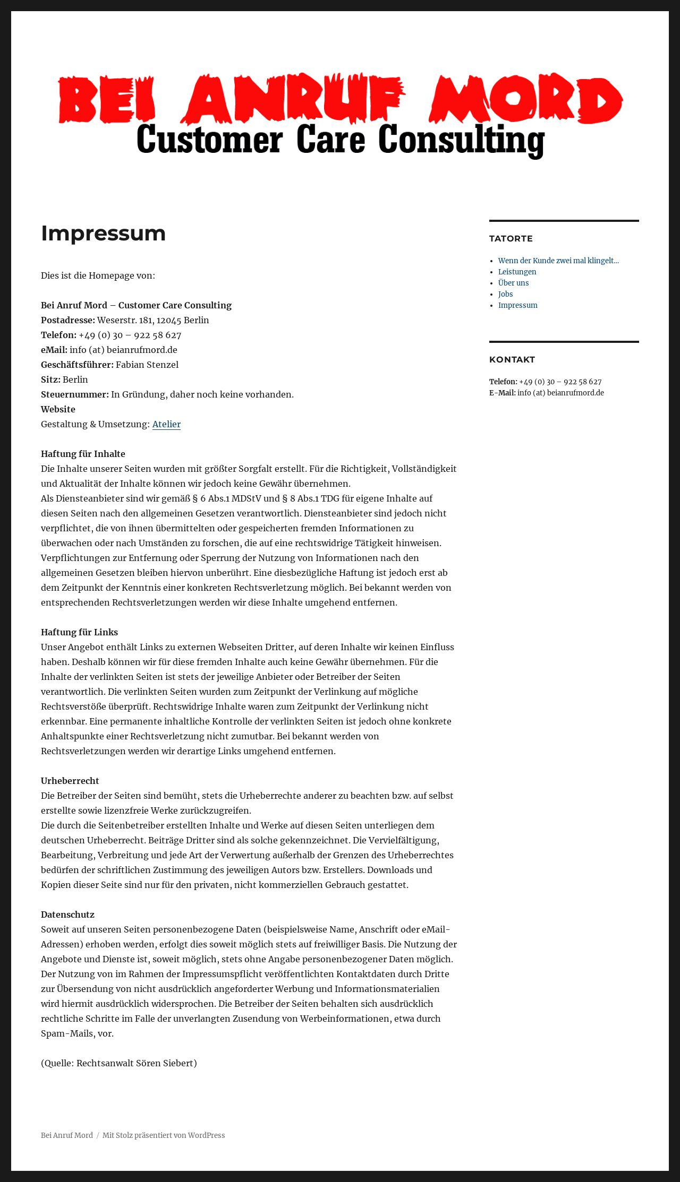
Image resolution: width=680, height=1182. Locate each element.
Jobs (505, 294)
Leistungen (517, 272)
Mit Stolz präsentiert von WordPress (164, 1135)
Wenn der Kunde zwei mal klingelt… (558, 260)
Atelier (166, 424)
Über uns (513, 283)
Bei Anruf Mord (67, 1135)
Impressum (518, 305)
